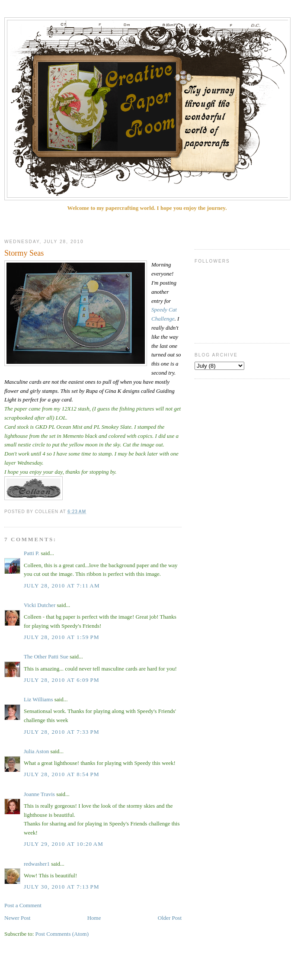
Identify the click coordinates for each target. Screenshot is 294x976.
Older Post (170, 918)
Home (94, 918)
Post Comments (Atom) (62, 934)
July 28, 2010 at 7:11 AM (62, 585)
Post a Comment (23, 905)
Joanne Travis (39, 794)
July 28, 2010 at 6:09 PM (61, 680)
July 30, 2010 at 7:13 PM (61, 886)
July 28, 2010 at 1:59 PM (61, 637)
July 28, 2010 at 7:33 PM (61, 732)
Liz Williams (38, 699)
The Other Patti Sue (46, 656)
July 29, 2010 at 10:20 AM (63, 844)
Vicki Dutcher (39, 605)
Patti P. (31, 553)
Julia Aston (36, 751)
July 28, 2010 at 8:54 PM (61, 774)
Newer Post (17, 918)
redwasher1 (37, 863)
